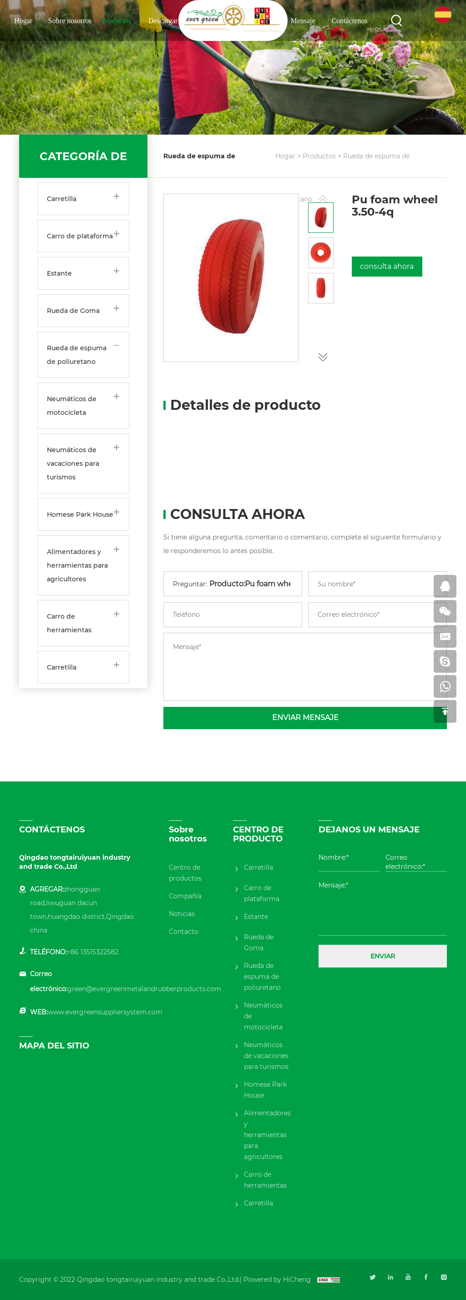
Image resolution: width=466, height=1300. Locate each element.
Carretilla (61, 199)
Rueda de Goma (73, 311)
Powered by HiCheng (277, 1279)
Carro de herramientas (69, 623)
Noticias (182, 914)
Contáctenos (349, 21)
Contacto (183, 931)
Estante (59, 273)
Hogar (23, 21)
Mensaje (302, 21)
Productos (116, 21)
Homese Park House (80, 514)
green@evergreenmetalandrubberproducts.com (144, 989)
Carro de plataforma (80, 236)
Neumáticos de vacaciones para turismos (73, 463)
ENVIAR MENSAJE (305, 717)
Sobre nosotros (70, 21)
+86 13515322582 (92, 952)
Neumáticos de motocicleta (71, 406)
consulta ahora (387, 266)
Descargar (163, 21)
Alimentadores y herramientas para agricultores (77, 565)
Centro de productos (185, 872)
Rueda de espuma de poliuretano (76, 355)
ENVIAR (382, 956)
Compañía (185, 896)
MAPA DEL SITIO (54, 1046)
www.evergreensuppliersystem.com (105, 1012)
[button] (323, 355)
